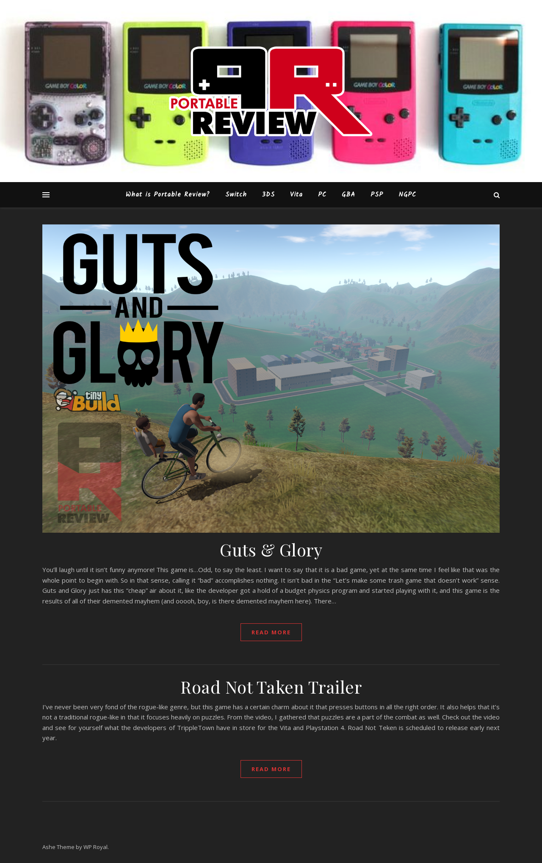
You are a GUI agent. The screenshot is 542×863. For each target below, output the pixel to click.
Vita (296, 195)
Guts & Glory (271, 549)
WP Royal (95, 847)
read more (271, 632)
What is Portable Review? (168, 195)
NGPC (407, 195)
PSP (377, 195)
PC (322, 195)
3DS (268, 195)
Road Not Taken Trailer (271, 686)
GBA (348, 195)
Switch (236, 195)
